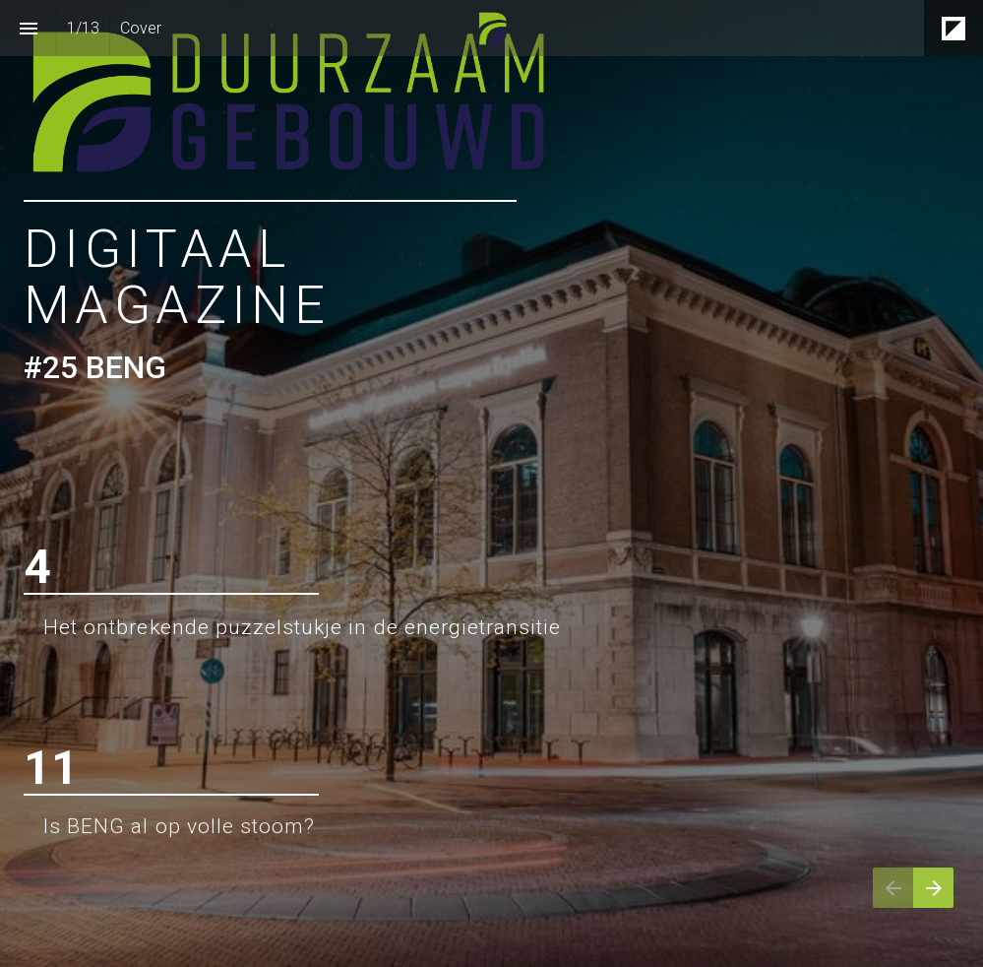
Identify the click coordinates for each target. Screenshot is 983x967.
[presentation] (491, 483)
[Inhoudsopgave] (28, 28)
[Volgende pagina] (933, 888)
